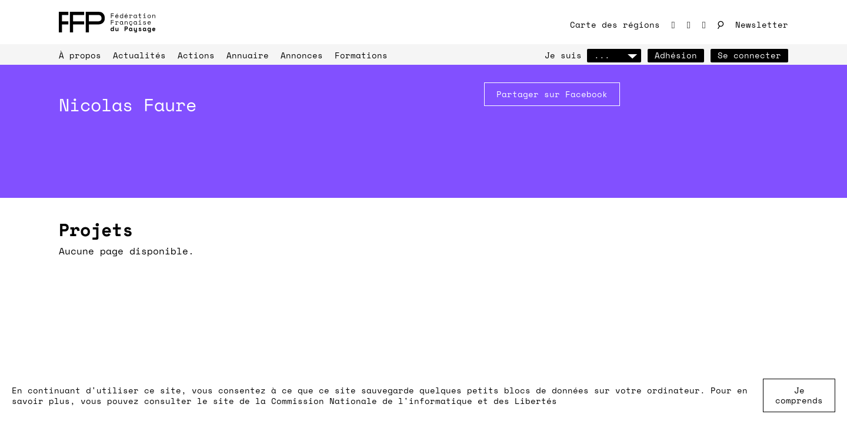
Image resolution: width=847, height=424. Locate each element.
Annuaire (247, 55)
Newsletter (761, 24)
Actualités (139, 55)
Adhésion (676, 55)
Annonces (302, 55)
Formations (361, 55)
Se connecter (749, 55)
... (614, 55)
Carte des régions (615, 24)
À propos (80, 55)
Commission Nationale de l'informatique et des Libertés (414, 401)
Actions (196, 55)
